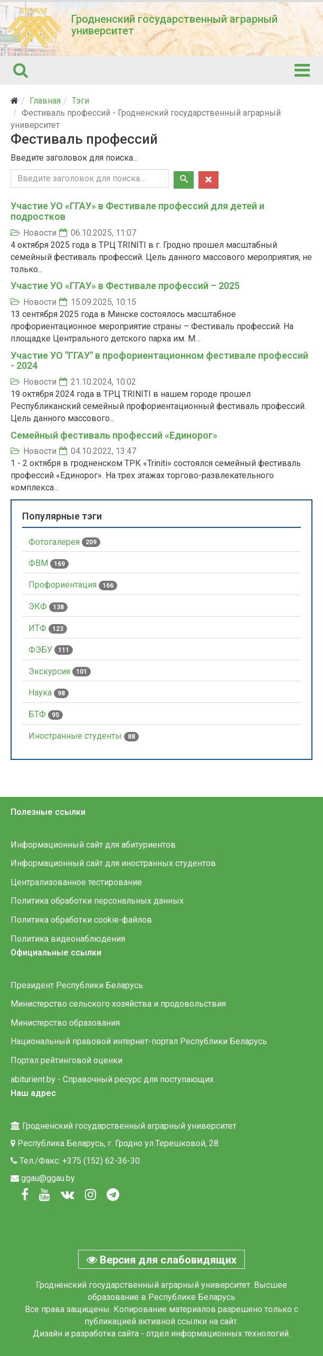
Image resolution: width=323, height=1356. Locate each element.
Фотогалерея (64, 542)
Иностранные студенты (83, 736)
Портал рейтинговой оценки (66, 1060)
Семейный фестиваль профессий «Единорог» (114, 435)
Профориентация (72, 585)
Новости (39, 233)
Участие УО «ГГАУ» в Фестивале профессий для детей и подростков (137, 211)
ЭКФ (48, 606)
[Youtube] (44, 1194)
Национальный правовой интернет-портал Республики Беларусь (139, 1041)
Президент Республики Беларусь (77, 985)
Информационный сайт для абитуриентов (93, 845)
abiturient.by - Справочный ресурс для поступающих (112, 1079)
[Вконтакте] (67, 1194)
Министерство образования (65, 1023)
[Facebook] (24, 1194)
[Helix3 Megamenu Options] (302, 70)
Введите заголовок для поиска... (75, 158)
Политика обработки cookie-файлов (81, 920)
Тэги (80, 101)
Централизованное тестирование (76, 882)
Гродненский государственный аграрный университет (174, 25)
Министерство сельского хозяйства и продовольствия (118, 1004)
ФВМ (48, 563)
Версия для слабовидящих (161, 1259)
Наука (48, 693)
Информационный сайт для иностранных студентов (113, 863)
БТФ (45, 714)
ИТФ (47, 628)
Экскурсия (59, 671)
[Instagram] (90, 1194)
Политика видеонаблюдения (68, 939)
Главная (45, 101)
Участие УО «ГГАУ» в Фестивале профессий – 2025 (125, 285)
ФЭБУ (50, 650)
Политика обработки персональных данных (97, 901)
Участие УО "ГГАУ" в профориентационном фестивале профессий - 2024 (159, 360)
